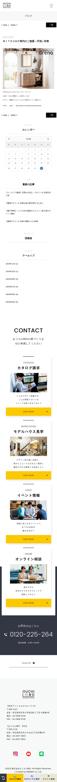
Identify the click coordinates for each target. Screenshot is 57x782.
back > (14, 25)
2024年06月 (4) (12, 294)
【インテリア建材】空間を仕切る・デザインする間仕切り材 (28, 193)
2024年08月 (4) (12, 279)
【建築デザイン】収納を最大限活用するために (24, 203)
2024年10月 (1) (12, 271)
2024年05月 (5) (12, 302)
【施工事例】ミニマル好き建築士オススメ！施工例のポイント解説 (28, 212)
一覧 (51, 25)
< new (4, 25)
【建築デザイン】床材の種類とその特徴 (22, 221)
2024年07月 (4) (12, 287)
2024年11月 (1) (12, 264)
